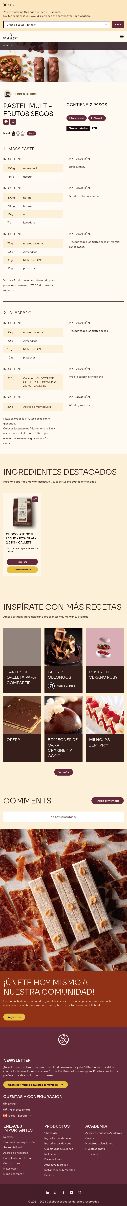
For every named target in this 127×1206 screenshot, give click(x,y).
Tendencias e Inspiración (19, 1142)
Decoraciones (53, 1159)
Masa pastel (77, 118)
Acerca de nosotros (15, 1152)
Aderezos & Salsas (56, 1164)
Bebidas (49, 1175)
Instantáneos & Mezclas (59, 1170)
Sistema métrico (78, 128)
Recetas (7, 45)
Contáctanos (11, 1163)
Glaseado (98, 118)
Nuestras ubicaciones (99, 1143)
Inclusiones (51, 1154)
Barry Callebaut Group (18, 1158)
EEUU (95, 128)
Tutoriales (91, 1154)
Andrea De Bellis (66, 685)
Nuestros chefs (95, 1148)
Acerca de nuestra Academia (103, 1133)
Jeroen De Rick (25, 94)
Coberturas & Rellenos (58, 1148)
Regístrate (14, 1017)
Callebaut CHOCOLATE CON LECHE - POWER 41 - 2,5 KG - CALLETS (40, 382)
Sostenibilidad (12, 1147)
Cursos (89, 1138)
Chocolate (51, 1133)
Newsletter (10, 1168)
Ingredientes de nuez (57, 1143)
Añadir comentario (108, 800)
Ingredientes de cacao (58, 1138)
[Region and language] (56, 24)
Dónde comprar (13, 1173)
